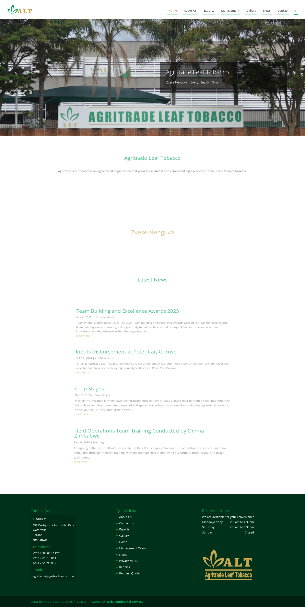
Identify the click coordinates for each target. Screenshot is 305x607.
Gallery (251, 10)
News (267, 10)
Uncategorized (113, 379)
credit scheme (111, 401)
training (101, 453)
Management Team (132, 548)
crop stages (108, 422)
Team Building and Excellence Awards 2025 (132, 376)
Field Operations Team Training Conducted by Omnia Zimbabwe (140, 447)
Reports (124, 567)
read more (95, 389)
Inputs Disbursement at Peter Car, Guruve (130, 397)
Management (230, 10)
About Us (190, 10)
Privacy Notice (128, 561)
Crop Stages (97, 418)
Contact (283, 10)
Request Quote (129, 573)
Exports (208, 10)
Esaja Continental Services (124, 602)
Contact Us (126, 523)
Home (172, 10)
